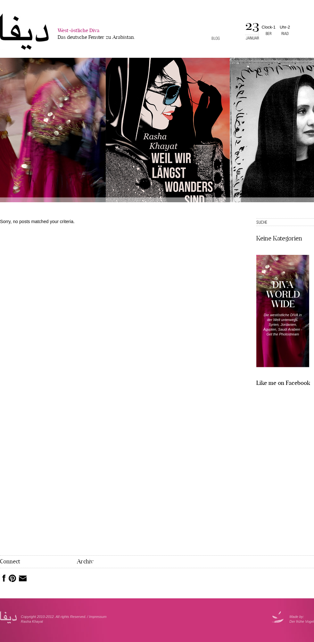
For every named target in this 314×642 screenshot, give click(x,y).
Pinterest (12, 578)
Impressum (97, 617)
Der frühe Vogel (301, 621)
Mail (23, 578)
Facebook (3, 578)
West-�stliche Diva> (24, 31)
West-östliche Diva (96, 34)
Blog (215, 38)
